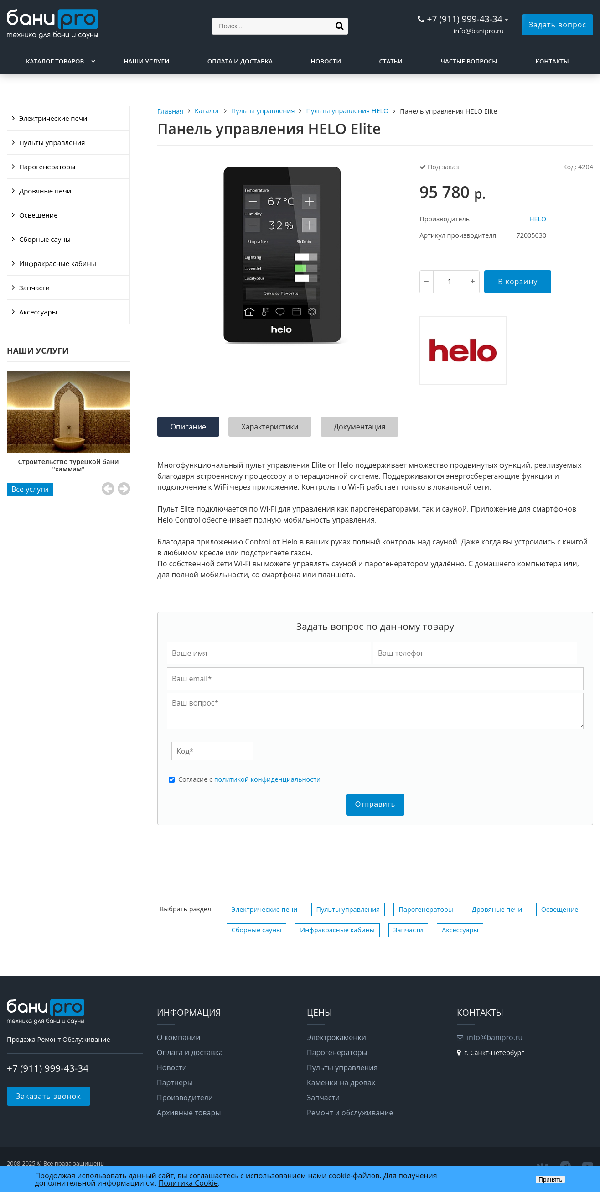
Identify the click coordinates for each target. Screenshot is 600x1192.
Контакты (552, 61)
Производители (185, 1097)
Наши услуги (147, 61)
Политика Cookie (188, 1183)
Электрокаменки (336, 1037)
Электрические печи (53, 118)
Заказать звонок (48, 1096)
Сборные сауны (45, 239)
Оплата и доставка (240, 61)
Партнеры (175, 1082)
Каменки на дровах (341, 1082)
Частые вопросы (468, 61)
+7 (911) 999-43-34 (464, 19)
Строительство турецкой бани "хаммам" (69, 465)
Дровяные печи (45, 190)
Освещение (38, 215)
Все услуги (29, 489)
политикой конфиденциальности (267, 779)
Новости (326, 61)
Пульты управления (52, 142)
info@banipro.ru (479, 30)
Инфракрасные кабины (57, 263)
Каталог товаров (55, 61)
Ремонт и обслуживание (350, 1112)
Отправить (375, 804)
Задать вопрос (557, 25)
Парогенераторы (47, 166)
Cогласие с (249, 779)
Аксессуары (38, 311)
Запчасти (34, 287)
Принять (550, 1179)
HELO (537, 218)
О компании (179, 1037)
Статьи (391, 61)
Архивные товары (189, 1112)
